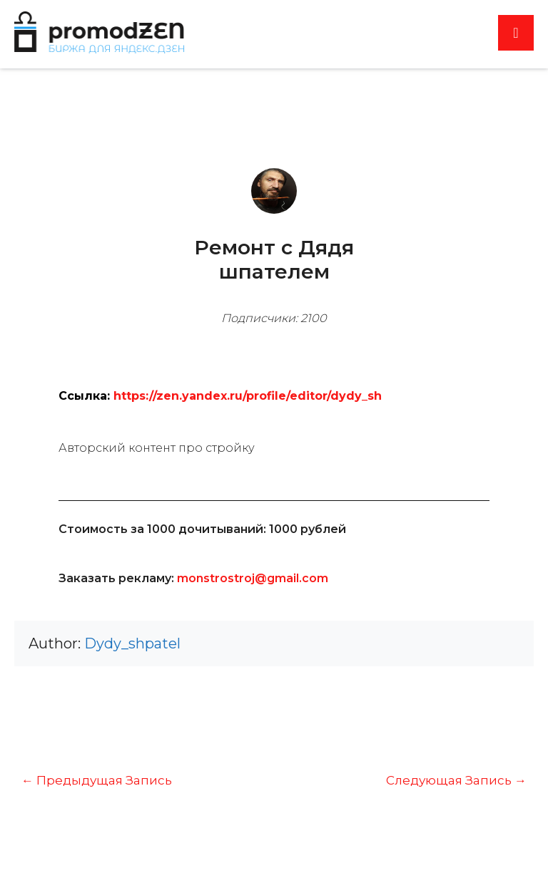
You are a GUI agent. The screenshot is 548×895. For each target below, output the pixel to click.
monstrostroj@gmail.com (252, 578)
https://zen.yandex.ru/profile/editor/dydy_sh (247, 396)
